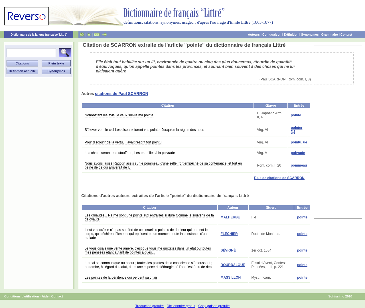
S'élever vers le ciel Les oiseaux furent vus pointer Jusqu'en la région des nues (144, 130)
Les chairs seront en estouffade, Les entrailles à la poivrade (130, 153)
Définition (291, 34)
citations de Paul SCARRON (121, 93)
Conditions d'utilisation (21, 296)
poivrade (298, 153)
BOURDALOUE (233, 265)
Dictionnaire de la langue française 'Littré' (39, 34)
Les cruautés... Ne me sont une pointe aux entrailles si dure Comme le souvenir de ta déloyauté (149, 217)
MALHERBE (230, 217)
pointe (296, 115)
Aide (45, 296)
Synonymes (310, 34)
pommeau (299, 165)
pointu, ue (299, 142)
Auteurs (254, 34)
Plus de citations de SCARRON (279, 178)
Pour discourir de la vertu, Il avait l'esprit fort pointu (123, 142)
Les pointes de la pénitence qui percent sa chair (121, 277)
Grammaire (329, 34)
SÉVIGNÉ (228, 250)
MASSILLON (231, 277)
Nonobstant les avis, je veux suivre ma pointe (119, 115)
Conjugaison (271, 34)
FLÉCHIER (229, 234)
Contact (346, 34)
